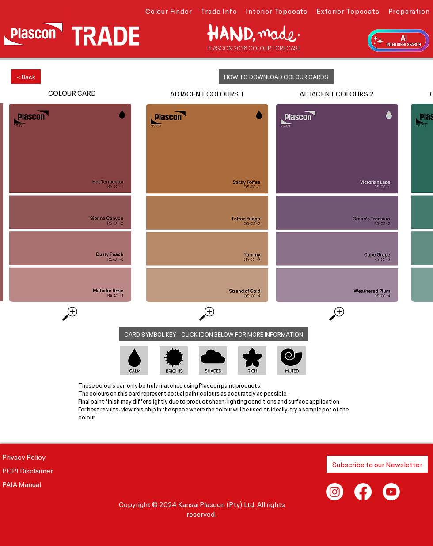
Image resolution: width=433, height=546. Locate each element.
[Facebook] (363, 491)
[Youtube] (391, 491)
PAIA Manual (21, 483)
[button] (168, 10)
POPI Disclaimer (27, 470)
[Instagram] (334, 491)
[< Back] (26, 76)
